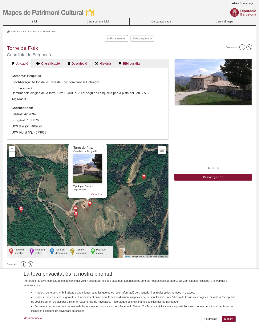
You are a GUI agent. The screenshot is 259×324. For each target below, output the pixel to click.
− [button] (12, 154)
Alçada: (17, 99)
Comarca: (18, 76)
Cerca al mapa (224, 21)
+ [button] (12, 149)
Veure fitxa (96, 194)
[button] (213, 82)
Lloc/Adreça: (21, 82)
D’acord (228, 320)
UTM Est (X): (20, 126)
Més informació (33, 319)
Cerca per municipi (98, 21)
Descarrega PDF (213, 177)
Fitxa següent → (142, 38)
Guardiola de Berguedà (26, 31)
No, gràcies (210, 320)
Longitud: (18, 120)
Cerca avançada (161, 21)
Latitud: (17, 114)
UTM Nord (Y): (22, 132)
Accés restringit (244, 3)
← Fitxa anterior (116, 38)
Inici (34, 21)
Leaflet (127, 256)
